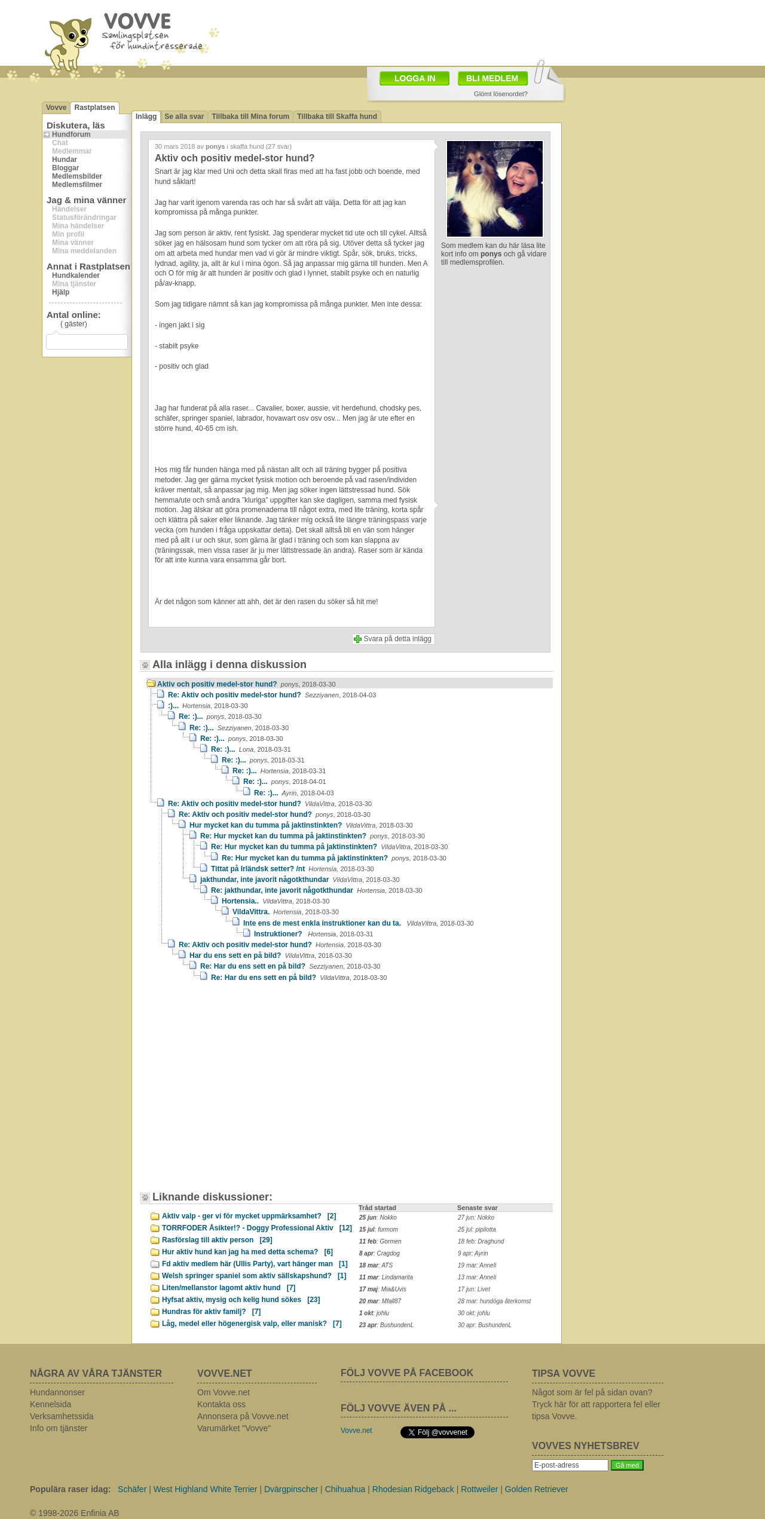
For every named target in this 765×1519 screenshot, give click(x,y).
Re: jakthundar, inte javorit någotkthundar (317, 890)
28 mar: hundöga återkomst (494, 1301)
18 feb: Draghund (481, 1241)
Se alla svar (184, 116)
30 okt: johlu (474, 1313)
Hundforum (71, 134)
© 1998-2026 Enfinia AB (75, 1513)
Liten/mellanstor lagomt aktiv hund (228, 1288)
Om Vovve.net (223, 1392)
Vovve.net (356, 1430)
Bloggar (65, 168)
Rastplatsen (94, 107)
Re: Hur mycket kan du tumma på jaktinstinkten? (312, 836)
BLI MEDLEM (492, 78)
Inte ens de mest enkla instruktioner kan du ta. (358, 923)
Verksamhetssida (62, 1416)
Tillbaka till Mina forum (250, 116)
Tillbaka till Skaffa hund (337, 116)
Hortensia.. (275, 901)
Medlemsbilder (77, 176)
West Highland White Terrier (206, 1489)
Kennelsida (50, 1404)
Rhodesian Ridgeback (413, 1489)
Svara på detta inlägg (398, 639)
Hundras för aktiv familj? (211, 1311)
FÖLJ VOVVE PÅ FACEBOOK (407, 1373)
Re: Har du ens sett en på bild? (290, 966)
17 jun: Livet (474, 1289)
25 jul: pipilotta (477, 1229)
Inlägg (146, 116)
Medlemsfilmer (77, 184)
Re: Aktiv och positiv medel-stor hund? (272, 695)
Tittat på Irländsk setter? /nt (292, 869)
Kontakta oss (221, 1404)
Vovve (56, 107)
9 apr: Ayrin (473, 1253)
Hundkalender (76, 275)
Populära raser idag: (70, 1489)
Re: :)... (220, 716)
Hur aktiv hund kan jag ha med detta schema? (247, 1252)
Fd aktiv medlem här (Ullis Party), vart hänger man (255, 1264)
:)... (208, 706)
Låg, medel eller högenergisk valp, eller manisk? (252, 1323)
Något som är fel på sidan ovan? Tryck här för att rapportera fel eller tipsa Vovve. (596, 1404)
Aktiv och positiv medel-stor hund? (246, 684)
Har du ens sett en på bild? (270, 955)
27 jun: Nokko (476, 1217)
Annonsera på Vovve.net (243, 1416)
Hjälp (60, 292)
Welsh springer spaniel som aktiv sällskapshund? (254, 1276)
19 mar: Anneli (477, 1265)
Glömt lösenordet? (501, 93)
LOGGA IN (415, 78)
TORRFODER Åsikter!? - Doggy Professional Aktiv (257, 1228)
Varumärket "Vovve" (234, 1428)
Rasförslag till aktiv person (217, 1240)
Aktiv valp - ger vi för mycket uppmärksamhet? (249, 1216)
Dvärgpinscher (291, 1489)
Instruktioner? (314, 934)
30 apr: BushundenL (485, 1325)
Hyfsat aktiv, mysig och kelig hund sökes (241, 1300)
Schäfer (132, 1489)
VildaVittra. (285, 912)
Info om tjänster (59, 1428)
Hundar (64, 159)
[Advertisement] (248, 1092)
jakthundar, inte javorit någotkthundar (300, 879)
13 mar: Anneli (477, 1277)
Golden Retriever (536, 1489)
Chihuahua (345, 1489)
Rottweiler (479, 1489)
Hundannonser (57, 1392)
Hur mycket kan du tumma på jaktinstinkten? (301, 825)
